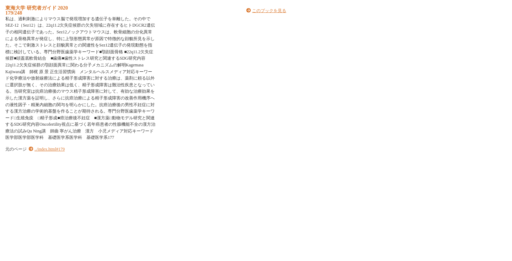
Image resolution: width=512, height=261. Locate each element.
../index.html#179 (49, 149)
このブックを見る (269, 10)
